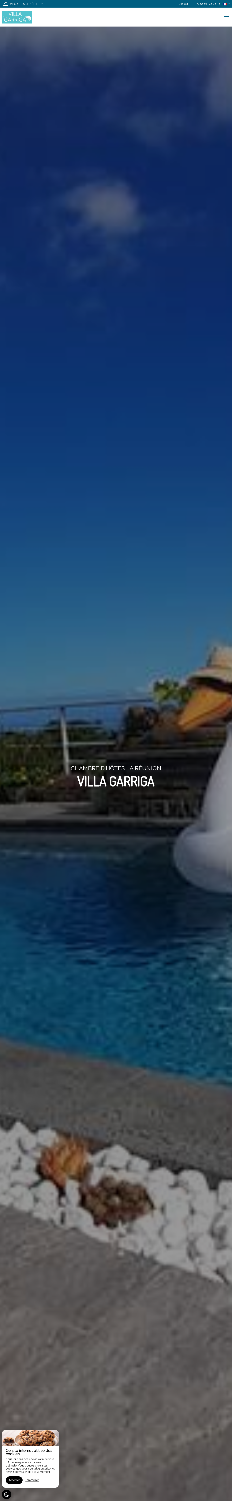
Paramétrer (32, 1480)
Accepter (14, 1480)
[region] (30, 1459)
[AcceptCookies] (6, 1494)
